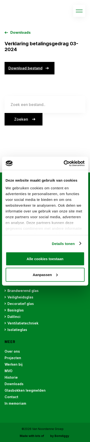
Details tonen (63, 243)
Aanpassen (45, 274)
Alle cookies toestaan (45, 259)
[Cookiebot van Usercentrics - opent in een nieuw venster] (64, 163)
